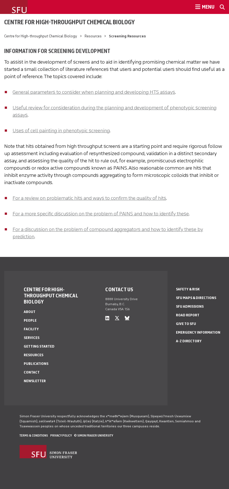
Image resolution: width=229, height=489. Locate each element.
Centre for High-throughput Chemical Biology (69, 22)
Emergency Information (198, 332)
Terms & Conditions (34, 435)
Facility (31, 329)
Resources (93, 36)
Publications (36, 363)
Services (31, 337)
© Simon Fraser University (93, 435)
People (30, 320)
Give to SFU (186, 323)
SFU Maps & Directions (196, 297)
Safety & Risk (188, 289)
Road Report (187, 315)
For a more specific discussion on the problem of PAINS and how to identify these (101, 214)
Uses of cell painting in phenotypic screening (61, 130)
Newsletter (35, 381)
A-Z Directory (189, 341)
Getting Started (39, 346)
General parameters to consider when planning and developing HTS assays (94, 92)
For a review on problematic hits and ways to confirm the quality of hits (89, 198)
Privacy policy (61, 435)
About (29, 311)
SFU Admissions (190, 306)
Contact (32, 372)
